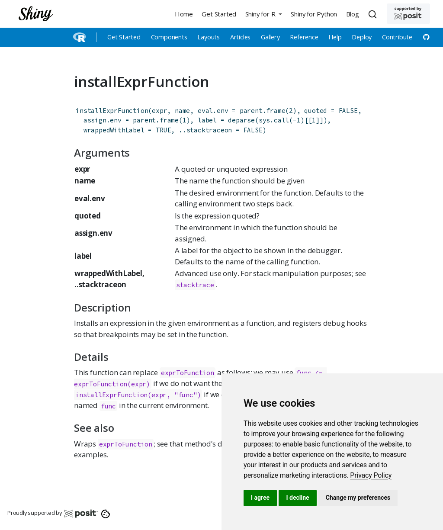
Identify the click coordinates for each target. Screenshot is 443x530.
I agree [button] (260, 497)
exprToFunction (125, 444)
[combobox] (373, 14)
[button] (263, 13)
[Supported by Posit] (408, 13)
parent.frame (263, 110)
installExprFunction (112, 110)
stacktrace (195, 285)
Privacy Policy (371, 475)
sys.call (274, 120)
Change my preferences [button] (358, 497)
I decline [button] (297, 497)
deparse (241, 120)
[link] (371, 475)
